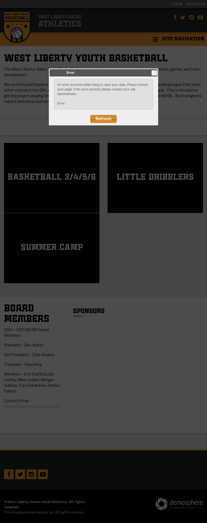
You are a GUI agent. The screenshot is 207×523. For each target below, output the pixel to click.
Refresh (103, 119)
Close (154, 73)
